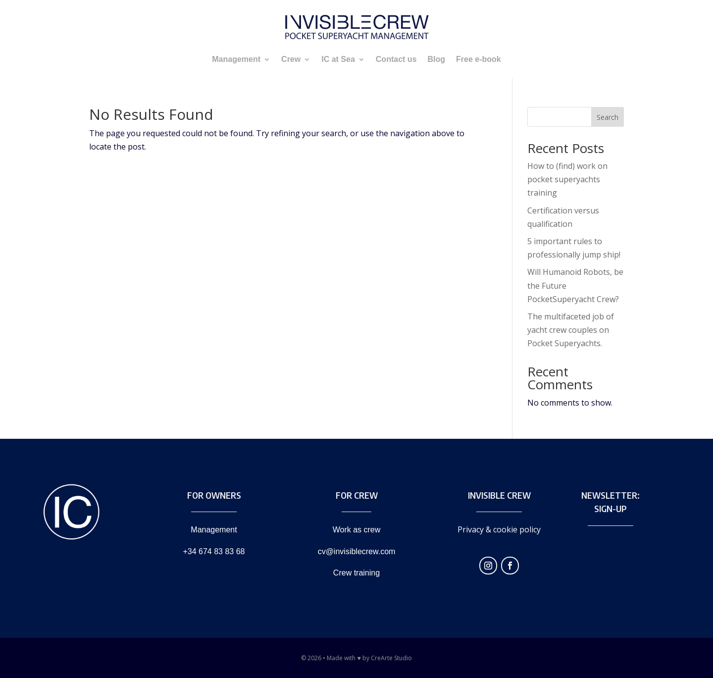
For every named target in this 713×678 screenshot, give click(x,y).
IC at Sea (338, 59)
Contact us (396, 59)
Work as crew (357, 529)
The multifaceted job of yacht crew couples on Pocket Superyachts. (570, 330)
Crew (291, 59)
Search (607, 117)
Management (236, 59)
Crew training (356, 573)
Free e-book (478, 59)
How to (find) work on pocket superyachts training (567, 179)
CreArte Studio (391, 658)
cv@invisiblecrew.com (357, 551)
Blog (436, 59)
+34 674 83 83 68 (214, 551)
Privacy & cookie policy (499, 529)
